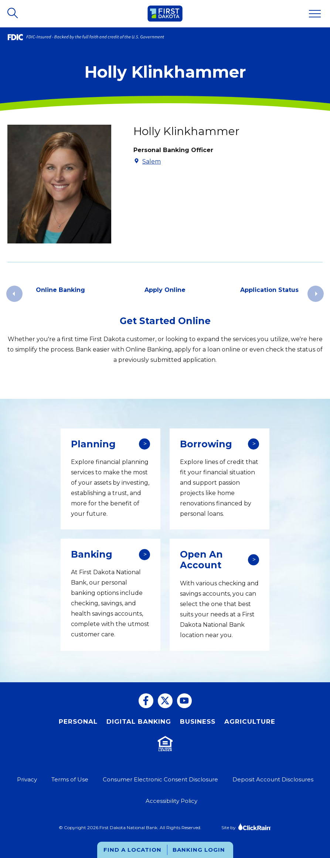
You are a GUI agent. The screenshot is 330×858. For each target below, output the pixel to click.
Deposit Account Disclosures (272, 779)
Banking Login (199, 849)
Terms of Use (69, 779)
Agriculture (249, 721)
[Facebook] (146, 700)
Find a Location (132, 849)
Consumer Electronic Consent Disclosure (160, 779)
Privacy (27, 779)
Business (197, 721)
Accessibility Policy (171, 800)
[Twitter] (165, 700)
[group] (60, 293)
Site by (246, 826)
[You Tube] (184, 700)
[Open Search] (13, 13)
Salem (151, 161)
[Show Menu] (314, 13)
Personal (78, 721)
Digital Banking (138, 721)
